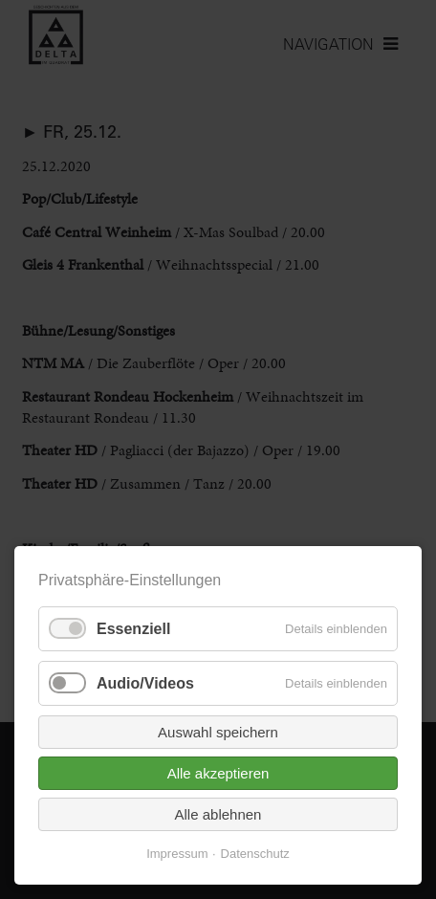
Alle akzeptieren (218, 773)
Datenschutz (255, 853)
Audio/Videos (145, 683)
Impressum (176, 853)
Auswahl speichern (218, 732)
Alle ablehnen (218, 814)
